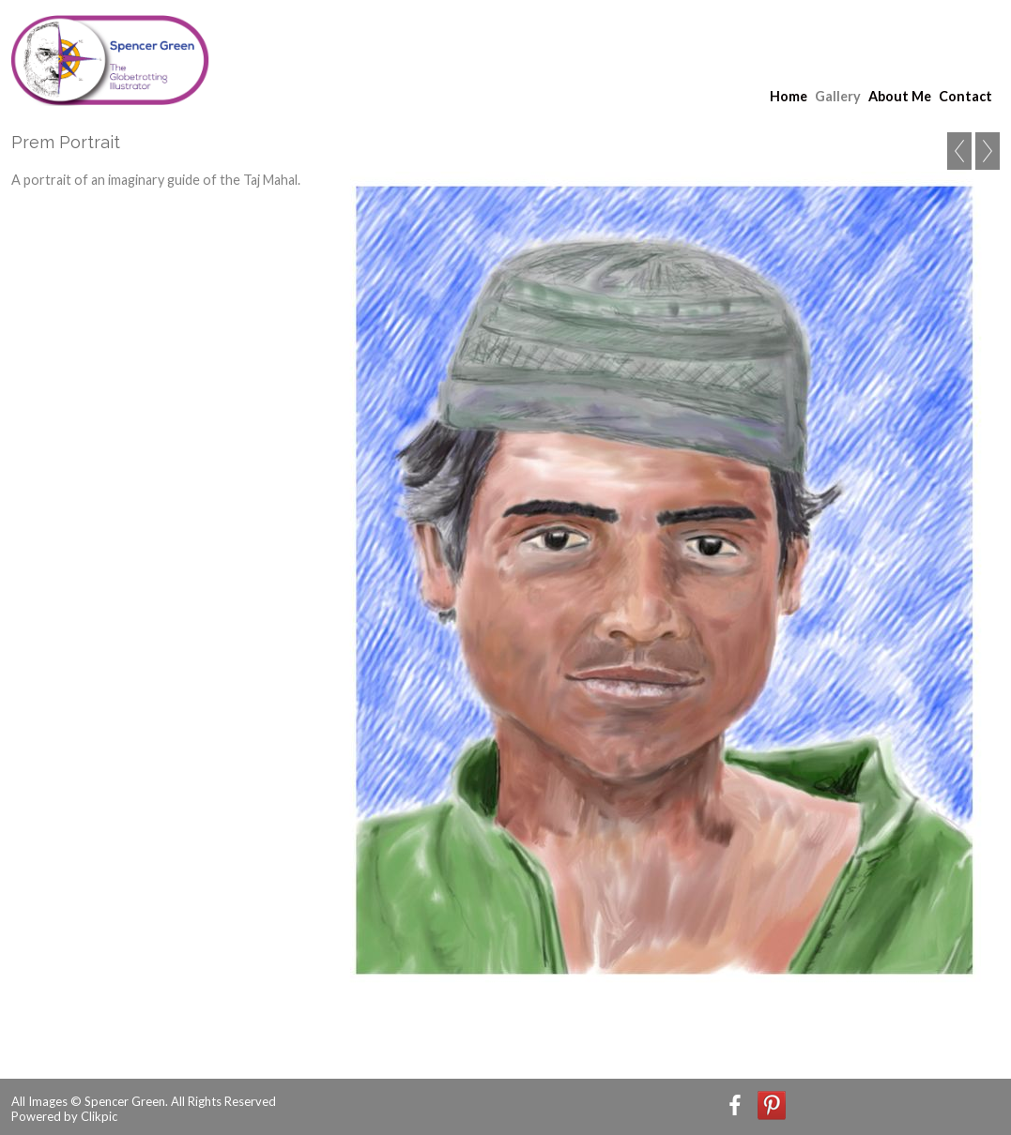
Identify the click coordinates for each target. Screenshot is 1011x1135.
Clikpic (99, 1116)
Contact (965, 96)
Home (788, 96)
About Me (899, 96)
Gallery (838, 96)
